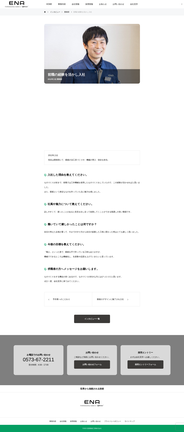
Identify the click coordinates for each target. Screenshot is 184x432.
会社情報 (75, 4)
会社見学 (134, 4)
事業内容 (62, 4)
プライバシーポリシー (112, 421)
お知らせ (103, 4)
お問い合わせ (118, 4)
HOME (49, 4)
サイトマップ (130, 421)
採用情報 (89, 4)
